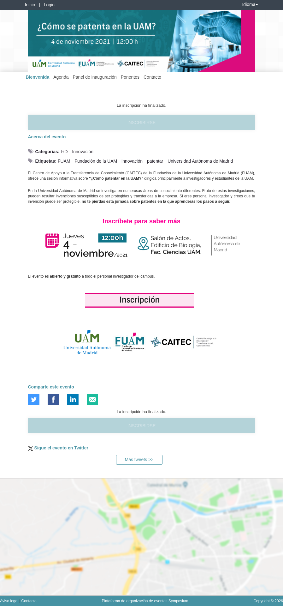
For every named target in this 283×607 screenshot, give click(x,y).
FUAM (64, 161)
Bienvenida (38, 77)
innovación (132, 161)
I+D (64, 151)
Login (49, 4)
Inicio (30, 4)
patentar (155, 161)
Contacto (152, 77)
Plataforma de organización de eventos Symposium (145, 601)
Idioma (250, 4)
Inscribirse (141, 122)
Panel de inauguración (94, 77)
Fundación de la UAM (96, 161)
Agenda (60, 77)
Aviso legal (9, 601)
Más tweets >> (139, 459)
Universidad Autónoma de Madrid (200, 161)
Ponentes (130, 77)
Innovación (82, 151)
